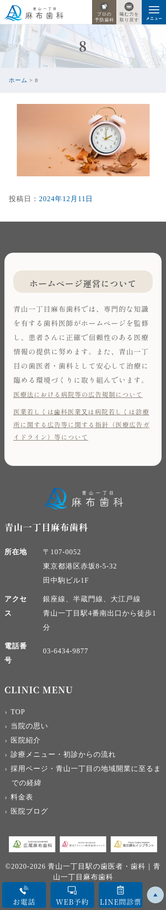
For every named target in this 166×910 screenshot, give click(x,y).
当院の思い (29, 726)
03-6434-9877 (66, 651)
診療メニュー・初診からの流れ (63, 754)
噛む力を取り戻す (129, 12)
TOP (18, 711)
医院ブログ (29, 811)
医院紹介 (26, 740)
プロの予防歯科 (104, 12)
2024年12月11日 (66, 199)
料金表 (22, 797)
